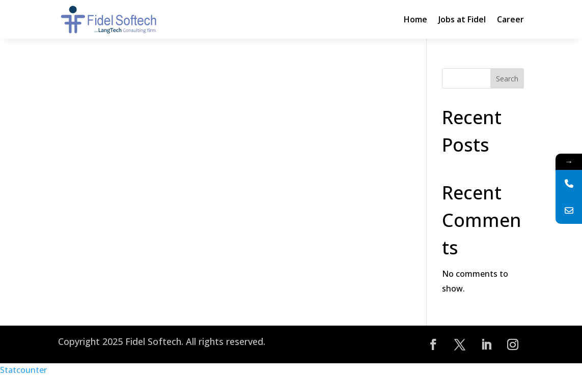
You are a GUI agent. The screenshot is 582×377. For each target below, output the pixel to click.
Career (510, 19)
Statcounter (23, 369)
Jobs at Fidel (462, 19)
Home (415, 19)
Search (507, 78)
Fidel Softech (153, 341)
